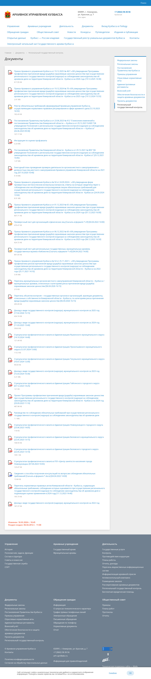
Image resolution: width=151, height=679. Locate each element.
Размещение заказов (112, 581)
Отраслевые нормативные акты (129, 79)
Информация (59, 605)
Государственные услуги (113, 549)
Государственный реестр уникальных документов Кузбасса (94, 38)
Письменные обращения (65, 619)
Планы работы (109, 560)
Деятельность (66, 26)
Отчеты (105, 615)
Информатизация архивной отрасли (119, 574)
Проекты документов (127, 101)
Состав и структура (13, 556)
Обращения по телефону (64, 622)
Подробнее (113, 673)
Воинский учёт (124, 90)
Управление (13, 26)
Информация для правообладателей (70, 661)
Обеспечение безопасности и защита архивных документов (131, 95)
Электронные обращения (65, 615)
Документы (87, 26)
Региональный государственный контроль (46, 53)
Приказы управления (127, 74)
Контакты (134, 38)
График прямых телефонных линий (69, 612)
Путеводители (102, 32)
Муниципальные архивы (64, 553)
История (9, 549)
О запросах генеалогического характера (72, 608)
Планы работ (108, 608)
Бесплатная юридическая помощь (118, 592)
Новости (71, 32)
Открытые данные (16, 38)
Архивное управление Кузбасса (34, 14)
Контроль (106, 553)
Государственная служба (16, 563)
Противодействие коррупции (115, 556)
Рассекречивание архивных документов (120, 584)
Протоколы (107, 612)
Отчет (56, 630)
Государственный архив (64, 549)
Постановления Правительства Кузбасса (128, 69)
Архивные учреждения (39, 26)
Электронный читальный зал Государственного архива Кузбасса (40, 43)
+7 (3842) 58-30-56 (122, 12)
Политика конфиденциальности (19, 659)
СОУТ (7, 567)
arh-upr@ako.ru (60, 655)
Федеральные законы (127, 60)
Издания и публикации (126, 32)
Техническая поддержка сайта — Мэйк (120, 666)
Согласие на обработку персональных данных (26, 663)
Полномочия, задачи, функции (19, 553)
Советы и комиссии (14, 560)
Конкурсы (86, 32)
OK (130, 673)
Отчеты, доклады (110, 563)
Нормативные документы (65, 626)
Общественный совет (48, 32)
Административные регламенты (126, 85)
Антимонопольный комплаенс (116, 577)
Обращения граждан (18, 32)
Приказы (106, 605)
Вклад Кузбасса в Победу (114, 26)
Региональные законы (127, 64)
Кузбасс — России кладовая (45, 38)
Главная (8, 53)
